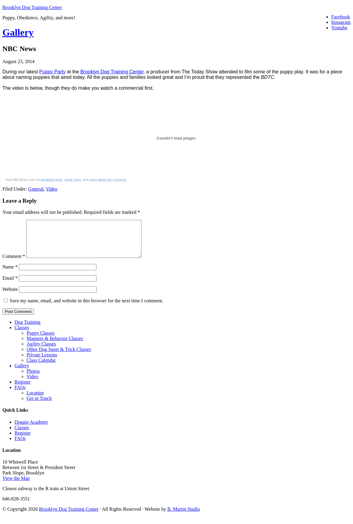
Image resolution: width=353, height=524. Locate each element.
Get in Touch (39, 405)
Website (10, 296)
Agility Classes (41, 351)
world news (72, 180)
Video (51, 188)
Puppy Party (52, 71)
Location (35, 400)
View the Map (16, 485)
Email (10, 285)
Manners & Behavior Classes (55, 345)
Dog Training (27, 329)
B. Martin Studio (183, 516)
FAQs (20, 394)
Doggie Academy (31, 429)
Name (10, 274)
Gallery (18, 32)
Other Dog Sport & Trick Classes (59, 356)
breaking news (52, 180)
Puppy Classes (41, 340)
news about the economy (107, 180)
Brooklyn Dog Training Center (32, 7)
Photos (33, 378)
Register (23, 389)
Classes (22, 334)
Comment (13, 263)
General (36, 188)
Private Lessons (42, 362)
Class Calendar (41, 367)
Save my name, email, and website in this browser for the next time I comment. (86, 307)
